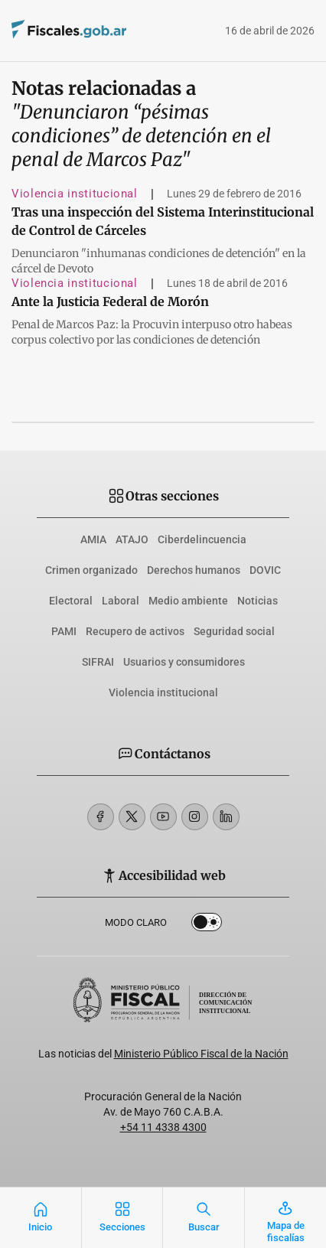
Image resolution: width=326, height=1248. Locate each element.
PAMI (64, 631)
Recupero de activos (135, 631)
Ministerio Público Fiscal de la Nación (201, 1054)
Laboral (120, 601)
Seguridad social (234, 631)
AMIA (93, 539)
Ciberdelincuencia (202, 539)
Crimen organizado (91, 570)
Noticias (257, 601)
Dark (206, 925)
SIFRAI (98, 662)
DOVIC (265, 570)
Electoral (71, 601)
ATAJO (132, 539)
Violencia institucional (74, 193)
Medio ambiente (188, 601)
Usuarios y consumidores (184, 662)
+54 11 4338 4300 (163, 1127)
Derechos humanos (193, 570)
